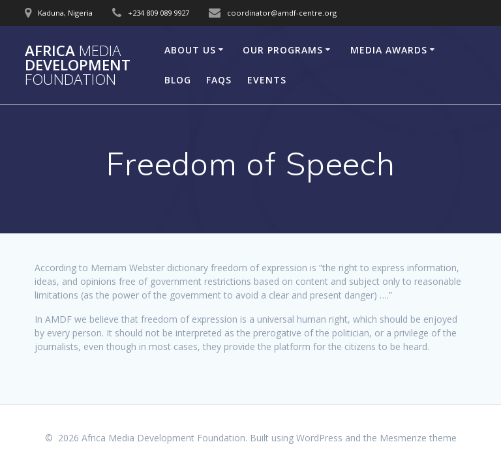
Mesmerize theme (418, 438)
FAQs (219, 80)
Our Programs (283, 50)
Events (266, 80)
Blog (177, 80)
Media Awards (388, 50)
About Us (190, 50)
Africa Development (77, 65)
